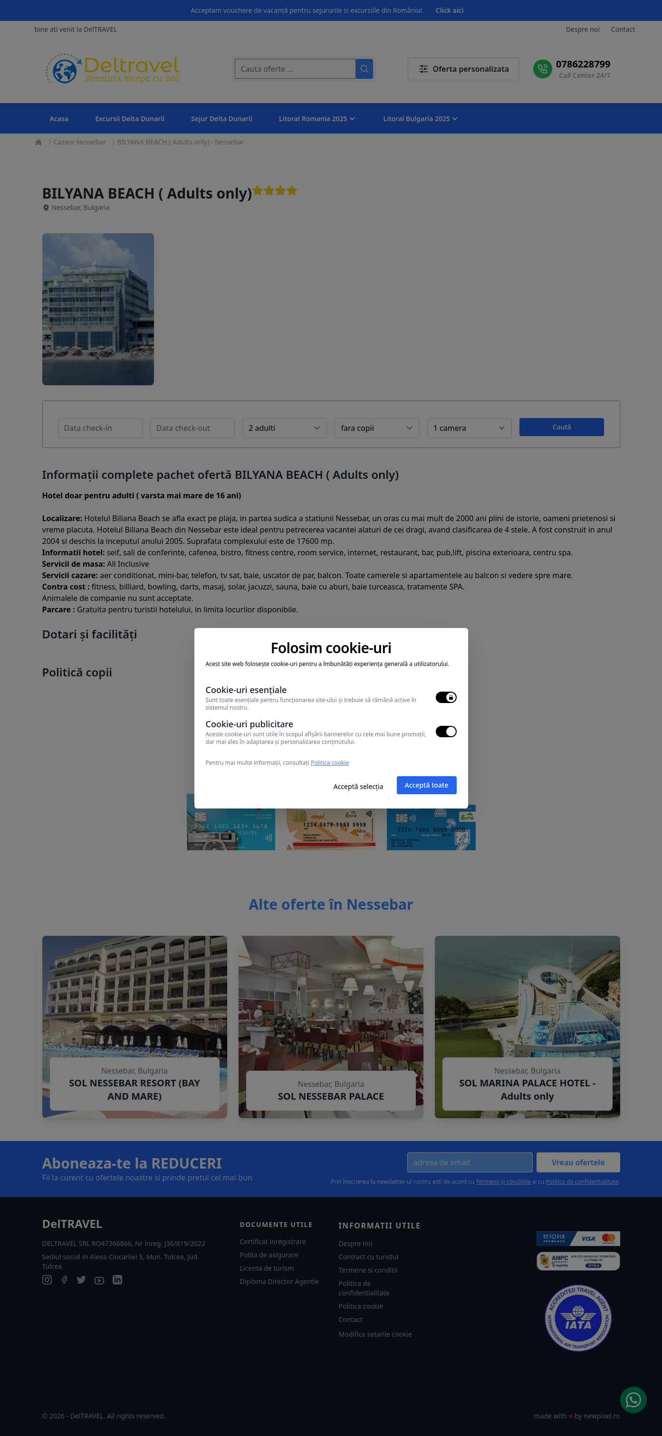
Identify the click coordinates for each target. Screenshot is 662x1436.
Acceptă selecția (359, 786)
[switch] (446, 697)
